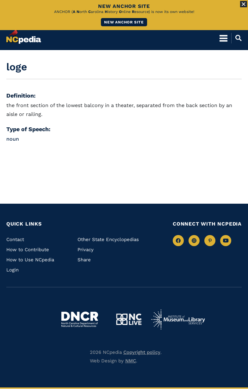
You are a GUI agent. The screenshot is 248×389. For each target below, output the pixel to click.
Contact (15, 239)
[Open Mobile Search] (236, 38)
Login (12, 270)
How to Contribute (27, 249)
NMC (130, 361)
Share (84, 260)
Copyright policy (141, 352)
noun (12, 139)
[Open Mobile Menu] (223, 38)
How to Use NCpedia (30, 260)
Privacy (86, 249)
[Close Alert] (243, 4)
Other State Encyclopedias (108, 239)
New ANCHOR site (124, 22)
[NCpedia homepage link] (23, 35)
